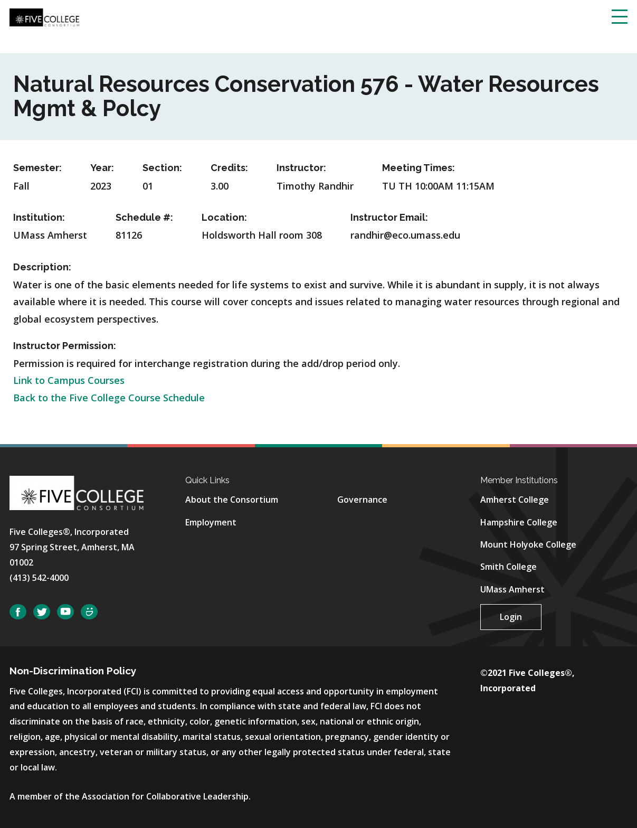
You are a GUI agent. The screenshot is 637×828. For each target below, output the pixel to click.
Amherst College (514, 499)
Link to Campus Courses (69, 380)
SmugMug (89, 611)
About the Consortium (231, 499)
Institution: (39, 217)
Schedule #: (144, 217)
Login (511, 617)
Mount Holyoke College (528, 544)
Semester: (37, 167)
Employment (210, 522)
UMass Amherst (512, 589)
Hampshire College (518, 522)
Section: (162, 167)
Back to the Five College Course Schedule (109, 397)
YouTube (65, 611)
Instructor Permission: (64, 345)
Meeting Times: (418, 167)
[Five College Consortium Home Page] (44, 16)
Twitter (41, 611)
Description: (42, 266)
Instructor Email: (389, 217)
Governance (362, 499)
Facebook (17, 611)
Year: (102, 167)
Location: (224, 217)
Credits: (229, 167)
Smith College (508, 566)
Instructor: (301, 167)
